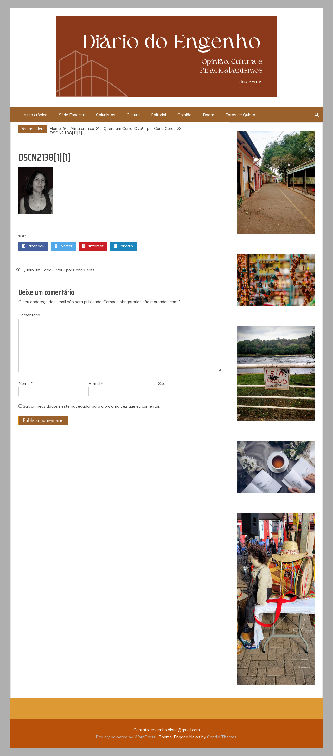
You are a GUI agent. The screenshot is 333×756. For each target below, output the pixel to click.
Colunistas (105, 114)
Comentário (30, 314)
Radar (208, 114)
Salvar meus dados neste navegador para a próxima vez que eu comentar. (91, 406)
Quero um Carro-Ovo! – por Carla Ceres (59, 269)
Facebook (33, 246)
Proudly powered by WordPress (126, 736)
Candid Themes (221, 736)
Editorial (158, 114)
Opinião (184, 114)
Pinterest (93, 246)
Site (161, 383)
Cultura (133, 114)
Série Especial (72, 114)
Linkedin (123, 246)
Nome (25, 383)
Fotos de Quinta (240, 114)
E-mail (95, 383)
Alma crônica (35, 114)
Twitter (63, 246)
